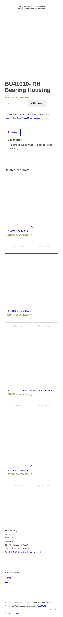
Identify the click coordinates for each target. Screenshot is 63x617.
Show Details (43, 246)
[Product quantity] (8, 103)
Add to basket (37, 103)
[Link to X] (55, 609)
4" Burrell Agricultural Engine (26, 114)
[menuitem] (7, 613)
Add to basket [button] (19, 326)
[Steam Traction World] (26, 18)
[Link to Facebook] (50, 609)
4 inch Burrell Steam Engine (28, 118)
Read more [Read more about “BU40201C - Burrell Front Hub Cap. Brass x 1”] (18, 405)
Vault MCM (41, 606)
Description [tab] (12, 132)
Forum (8, 582)
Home (8, 577)
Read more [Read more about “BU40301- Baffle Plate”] (18, 246)
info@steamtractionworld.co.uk (26, 552)
